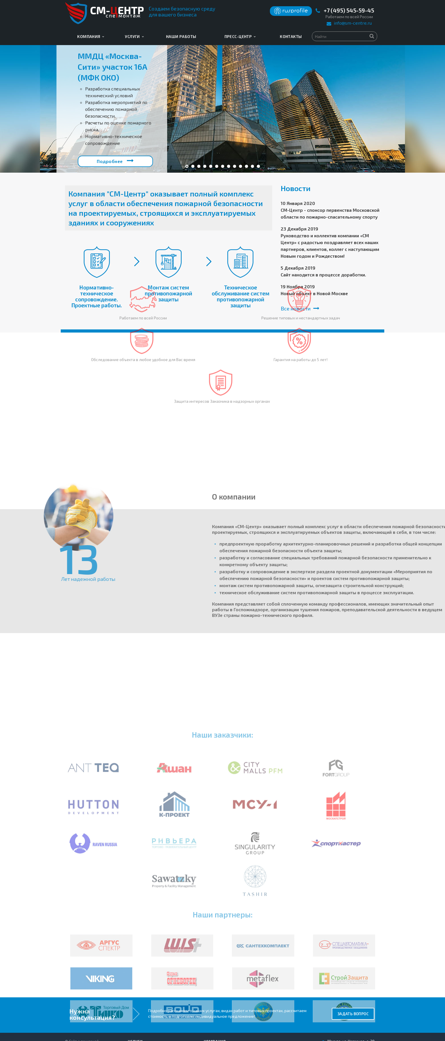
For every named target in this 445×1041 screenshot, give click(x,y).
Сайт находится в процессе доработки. (323, 274)
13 (258, 166)
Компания (90, 36)
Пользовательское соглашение (92, 990)
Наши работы (181, 36)
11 (246, 166)
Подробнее (115, 160)
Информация (218, 990)
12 (252, 166)
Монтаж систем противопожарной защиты (168, 293)
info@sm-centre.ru (353, 23)
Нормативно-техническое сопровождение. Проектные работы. (97, 296)
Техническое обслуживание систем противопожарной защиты (240, 296)
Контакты (291, 36)
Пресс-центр (240, 36)
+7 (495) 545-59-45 (349, 10)
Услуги (134, 36)
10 (240, 166)
